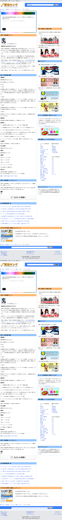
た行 (53, 164)
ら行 (53, 171)
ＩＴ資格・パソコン (44, 154)
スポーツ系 (42, 165)
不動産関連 (42, 151)
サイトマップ (57, 252)
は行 (53, 167)
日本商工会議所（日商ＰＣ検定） (10, 176)
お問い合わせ (57, 251)
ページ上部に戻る (58, 254)
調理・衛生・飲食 (44, 170)
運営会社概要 (3, 254)
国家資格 (54, 146)
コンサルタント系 (44, 149)
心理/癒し (42, 177)
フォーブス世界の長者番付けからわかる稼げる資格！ (13, 213)
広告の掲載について (30, 252)
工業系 (41, 164)
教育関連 (42, 174)
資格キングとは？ (3, 251)
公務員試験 (54, 151)
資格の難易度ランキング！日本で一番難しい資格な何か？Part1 (16, 223)
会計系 (41, 148)
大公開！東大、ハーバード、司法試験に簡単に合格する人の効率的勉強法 (18, 218)
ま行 (53, 168)
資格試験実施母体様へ (30, 251)
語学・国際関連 (43, 156)
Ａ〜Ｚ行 (54, 174)
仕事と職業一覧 (4, 252)
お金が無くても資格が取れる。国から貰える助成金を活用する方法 (16, 209)
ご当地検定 (42, 180)
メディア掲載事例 (3, 255)
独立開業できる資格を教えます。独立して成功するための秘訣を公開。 (17, 216)
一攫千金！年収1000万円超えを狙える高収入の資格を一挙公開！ (16, 211)
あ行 (53, 159)
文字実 (8, 43)
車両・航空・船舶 (44, 173)
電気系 (41, 161)
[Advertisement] (50, 19)
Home (2, 9)
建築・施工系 (43, 159)
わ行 (53, 173)
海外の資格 (42, 175)
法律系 (41, 146)
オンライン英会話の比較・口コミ (47, 126)
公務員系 (42, 152)
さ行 (53, 162)
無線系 (41, 162)
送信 (4, 29)
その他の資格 (55, 152)
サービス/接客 (43, 178)
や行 (53, 170)
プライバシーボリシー (30, 254)
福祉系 (41, 155)
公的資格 (54, 148)
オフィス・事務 (14, 9)
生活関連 (42, 167)
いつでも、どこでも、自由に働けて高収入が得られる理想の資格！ (16, 206)
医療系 (41, 158)
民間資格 (7, 9)
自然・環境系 (43, 171)
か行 (53, 161)
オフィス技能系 (43, 168)
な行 (19, 9)
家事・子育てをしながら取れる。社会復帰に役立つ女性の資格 (15, 221)
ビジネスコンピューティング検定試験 (13, 62)
